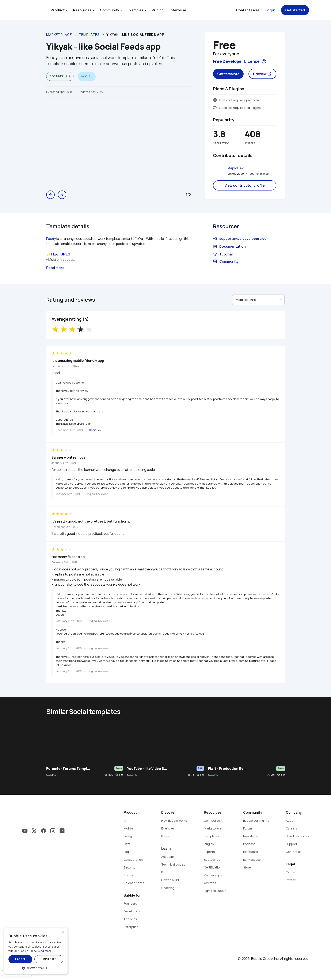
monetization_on (215, 100)
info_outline (68, 76)
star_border (116, 774)
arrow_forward (62, 195)
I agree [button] (20, 959)
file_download (106, 774)
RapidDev (236, 168)
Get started (295, 10)
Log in (270, 10)
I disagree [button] (49, 959)
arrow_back (50, 195)
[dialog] (36, 951)
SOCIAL (51, 775)
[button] (35, 968)
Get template (228, 74)
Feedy (51, 238)
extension (215, 107)
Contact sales (248, 10)
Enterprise (177, 10)
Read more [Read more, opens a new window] (45, 951)
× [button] (62, 932)
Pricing (158, 10)
